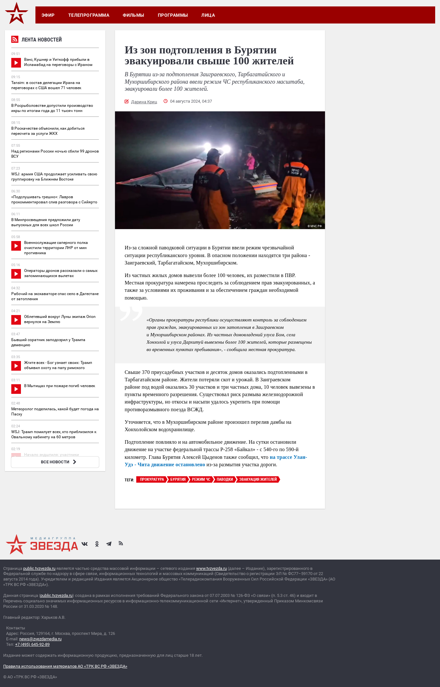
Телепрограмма (88, 15)
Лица (208, 15)
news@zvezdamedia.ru (40, 638)
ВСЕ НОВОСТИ (59, 462)
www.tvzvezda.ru (211, 568)
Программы (173, 15)
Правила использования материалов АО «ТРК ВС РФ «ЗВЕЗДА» (65, 666)
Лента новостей (36, 40)
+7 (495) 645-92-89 (32, 644)
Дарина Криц (144, 101)
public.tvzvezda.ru (39, 568)
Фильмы (133, 15)
